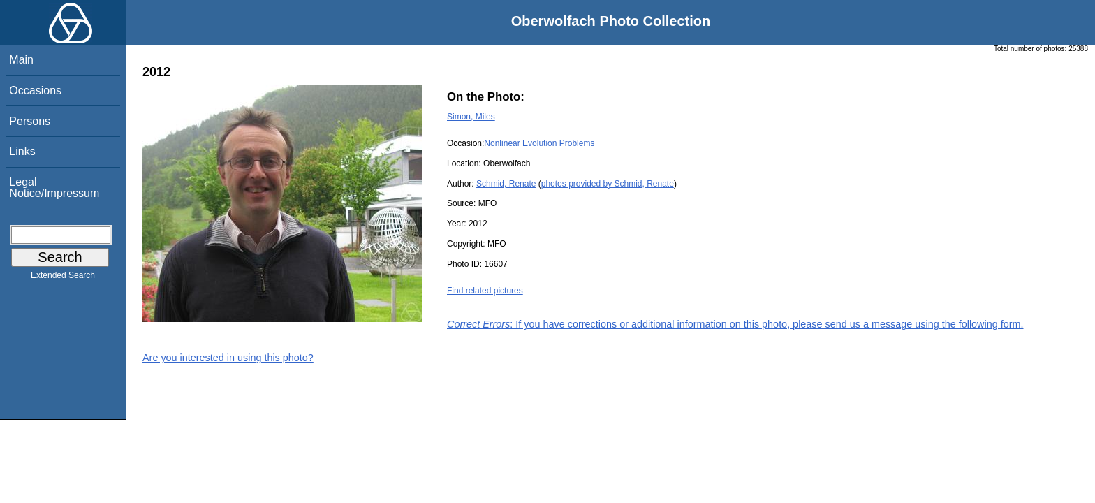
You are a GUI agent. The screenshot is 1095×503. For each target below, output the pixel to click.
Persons (29, 121)
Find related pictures (485, 291)
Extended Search (63, 278)
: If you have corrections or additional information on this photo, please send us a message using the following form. (735, 324)
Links (22, 151)
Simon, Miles (471, 117)
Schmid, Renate (506, 184)
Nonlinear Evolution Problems (539, 143)
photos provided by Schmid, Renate (607, 184)
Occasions (35, 90)
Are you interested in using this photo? (228, 357)
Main (21, 60)
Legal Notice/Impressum (54, 187)
